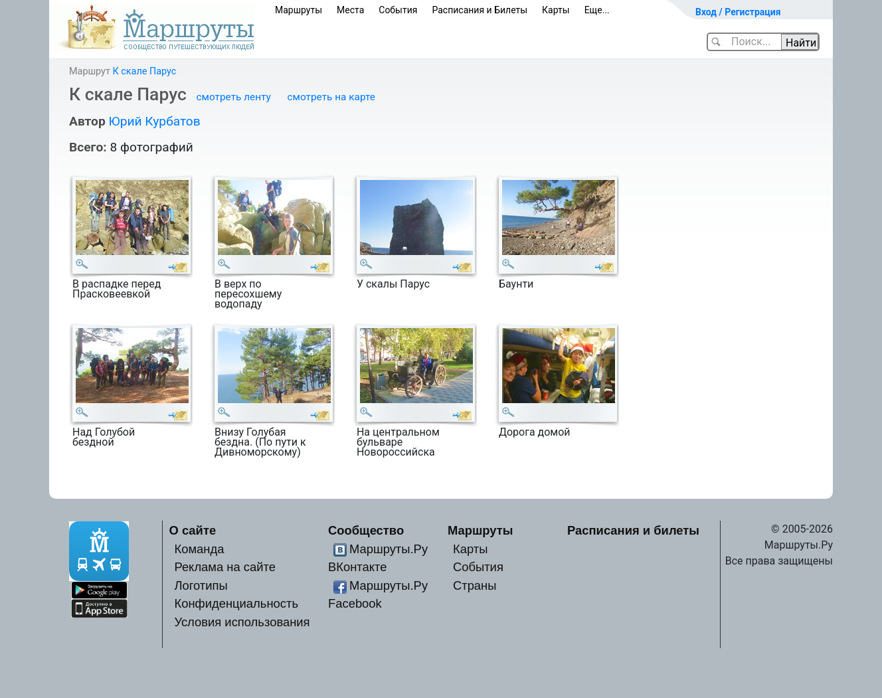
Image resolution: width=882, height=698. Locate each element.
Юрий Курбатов (154, 121)
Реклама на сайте (225, 567)
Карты (556, 10)
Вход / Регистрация (738, 12)
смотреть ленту (234, 97)
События (398, 10)
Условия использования (241, 622)
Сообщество (366, 530)
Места (350, 10)
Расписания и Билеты (479, 10)
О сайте (193, 530)
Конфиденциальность (236, 603)
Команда (199, 549)
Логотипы (200, 585)
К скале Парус (144, 71)
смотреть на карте (331, 97)
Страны (475, 585)
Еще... (597, 10)
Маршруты (298, 10)
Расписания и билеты (633, 530)
